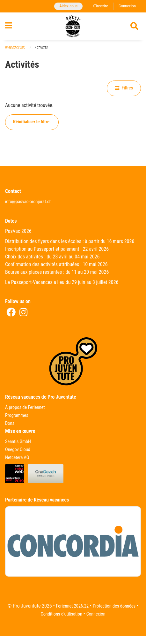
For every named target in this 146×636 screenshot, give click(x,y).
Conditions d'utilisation (61, 614)
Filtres (124, 88)
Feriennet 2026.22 (72, 606)
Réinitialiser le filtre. (32, 122)
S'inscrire (100, 6)
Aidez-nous (68, 6)
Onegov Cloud (17, 449)
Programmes (16, 415)
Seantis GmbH (18, 441)
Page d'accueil (15, 47)
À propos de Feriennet (25, 407)
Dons (9, 423)
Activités (41, 47)
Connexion (127, 6)
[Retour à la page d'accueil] (73, 26)
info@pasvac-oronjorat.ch (28, 201)
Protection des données (114, 606)
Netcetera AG (17, 457)
